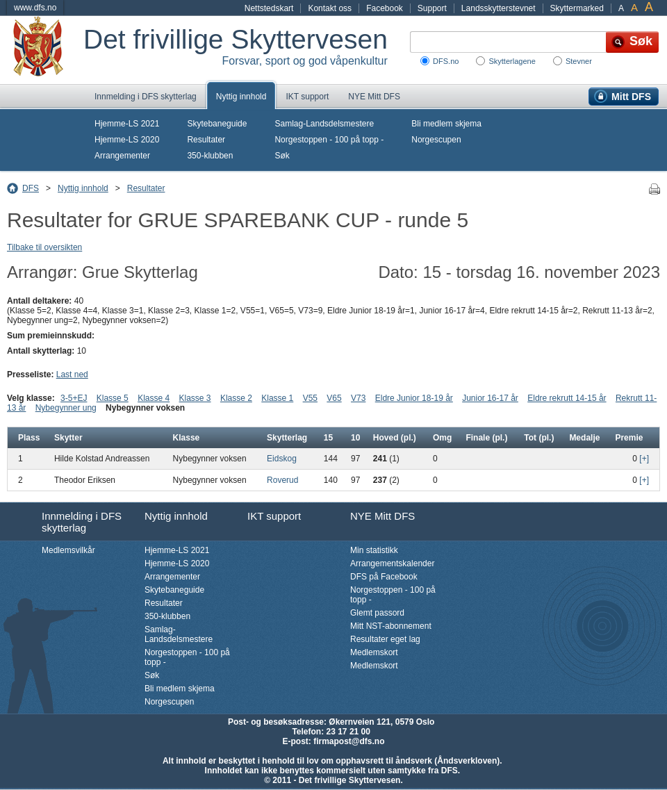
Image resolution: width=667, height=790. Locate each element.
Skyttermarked (577, 8)
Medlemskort (374, 652)
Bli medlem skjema (446, 124)
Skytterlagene (511, 61)
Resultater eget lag (385, 639)
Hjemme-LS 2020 (126, 140)
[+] (644, 458)
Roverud (282, 480)
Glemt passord (377, 613)
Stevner (579, 61)
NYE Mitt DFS (374, 96)
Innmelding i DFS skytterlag (145, 96)
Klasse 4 (154, 398)
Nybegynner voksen (145, 408)
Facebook (384, 8)
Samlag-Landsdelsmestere (324, 124)
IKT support (307, 96)
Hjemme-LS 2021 (126, 124)
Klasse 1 (277, 398)
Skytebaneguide (217, 124)
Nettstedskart (269, 8)
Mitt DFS (631, 96)
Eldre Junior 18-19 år (414, 398)
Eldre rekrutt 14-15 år (566, 398)
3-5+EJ (73, 398)
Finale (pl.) (486, 438)
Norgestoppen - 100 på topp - (329, 140)
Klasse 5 (113, 398)
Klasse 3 (195, 398)
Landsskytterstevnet (498, 8)
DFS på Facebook (384, 577)
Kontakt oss (330, 8)
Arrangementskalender (392, 563)
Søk (281, 156)
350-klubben (210, 156)
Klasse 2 (236, 398)
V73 (358, 398)
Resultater (206, 140)
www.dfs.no (35, 8)
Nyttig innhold (241, 96)
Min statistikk (374, 550)
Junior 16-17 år (490, 398)
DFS (30, 188)
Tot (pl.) (539, 438)
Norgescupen (436, 140)
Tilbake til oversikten (44, 247)
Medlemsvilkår (68, 550)
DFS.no (446, 61)
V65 (334, 398)
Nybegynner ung (66, 408)
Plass (29, 438)
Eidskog (282, 458)
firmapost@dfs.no (348, 741)
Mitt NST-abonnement (390, 626)
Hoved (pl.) (394, 438)
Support (432, 8)
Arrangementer (122, 156)
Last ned (72, 374)
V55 (310, 398)
